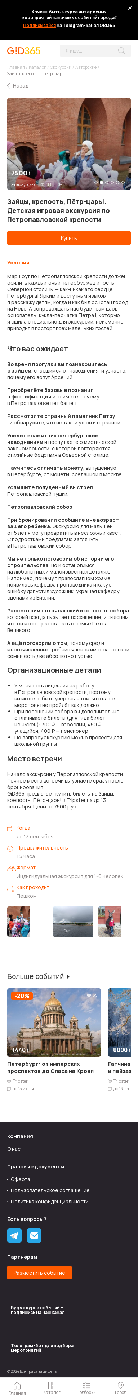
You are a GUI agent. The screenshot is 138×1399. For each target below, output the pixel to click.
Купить (69, 238)
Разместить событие (39, 1272)
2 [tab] (101, 182)
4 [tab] (112, 182)
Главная (16, 67)
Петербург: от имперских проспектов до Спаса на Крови (50, 1067)
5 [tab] (117, 182)
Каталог (37, 67)
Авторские (86, 67)
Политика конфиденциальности (50, 1201)
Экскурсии (60, 67)
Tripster (20, 1081)
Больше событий (35, 976)
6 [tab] (123, 182)
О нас (14, 1148)
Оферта (20, 1179)
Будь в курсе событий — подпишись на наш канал (37, 1310)
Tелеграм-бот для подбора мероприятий (42, 1347)
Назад (20, 85)
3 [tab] (106, 182)
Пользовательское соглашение (50, 1190)
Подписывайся (39, 25)
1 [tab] (96, 182)
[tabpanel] (69, 144)
